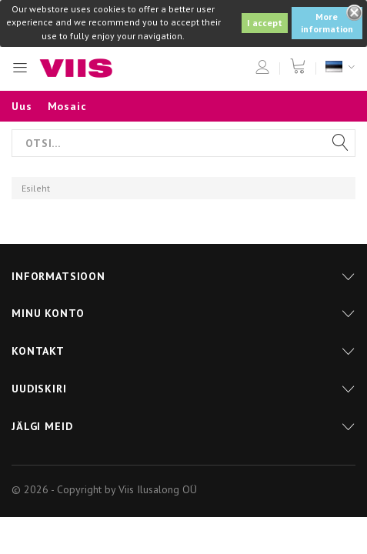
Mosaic (67, 106)
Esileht (36, 188)
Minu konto (48, 313)
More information (327, 23)
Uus (22, 106)
